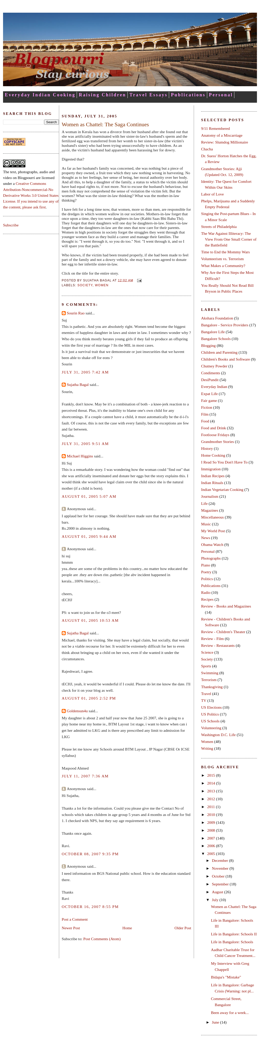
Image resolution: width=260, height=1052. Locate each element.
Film (204, 414)
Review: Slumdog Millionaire (224, 142)
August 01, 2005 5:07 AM (89, 496)
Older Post (182, 928)
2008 (211, 830)
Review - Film (212, 638)
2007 (211, 838)
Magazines (209, 510)
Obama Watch (212, 544)
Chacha (207, 149)
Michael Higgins (80, 456)
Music (206, 524)
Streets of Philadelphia (219, 226)
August (218, 892)
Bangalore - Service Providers (224, 325)
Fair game (209, 400)
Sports (206, 666)
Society (85, 285)
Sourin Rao (76, 313)
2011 (211, 807)
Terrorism (209, 679)
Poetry (206, 572)
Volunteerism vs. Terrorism (222, 259)
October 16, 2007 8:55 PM (90, 906)
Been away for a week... (230, 1012)
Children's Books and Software (225, 359)
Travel (206, 693)
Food (205, 421)
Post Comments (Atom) (102, 939)
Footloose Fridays (215, 435)
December (220, 860)
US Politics (210, 714)
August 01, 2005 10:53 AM (90, 620)
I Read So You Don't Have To (224, 462)
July (215, 900)
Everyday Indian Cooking (40, 94)
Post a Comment (75, 919)
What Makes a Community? (223, 265)
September (221, 884)
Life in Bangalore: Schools (232, 942)
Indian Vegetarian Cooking (222, 489)
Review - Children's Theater (223, 632)
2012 (211, 799)
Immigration (211, 469)
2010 (211, 814)
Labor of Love (212, 194)
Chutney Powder (214, 366)
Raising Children (102, 94)
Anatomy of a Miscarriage (221, 135)
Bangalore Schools (216, 338)
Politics (207, 579)
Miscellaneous (212, 517)
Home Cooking (213, 455)
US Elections (211, 707)
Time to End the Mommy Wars (225, 252)
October (218, 876)
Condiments (210, 373)
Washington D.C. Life (218, 735)
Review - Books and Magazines (226, 606)
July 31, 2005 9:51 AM (85, 443)
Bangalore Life (213, 332)
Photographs (211, 558)
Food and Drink (213, 428)
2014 (211, 783)
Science (207, 652)
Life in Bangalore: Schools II (234, 934)
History (207, 448)
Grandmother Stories (217, 441)
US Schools (210, 721)
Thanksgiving (212, 687)
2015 (211, 775)
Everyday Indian (214, 386)
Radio (205, 592)
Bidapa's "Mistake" (226, 977)
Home (127, 928)
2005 (211, 853)
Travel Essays (148, 94)
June (216, 1022)
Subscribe (11, 225)
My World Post (213, 531)
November (220, 868)
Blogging (208, 345)
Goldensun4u (77, 711)
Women (102, 285)
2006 (211, 846)
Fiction (206, 407)
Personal (221, 94)
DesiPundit (210, 380)
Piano (205, 565)
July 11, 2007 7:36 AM (85, 776)
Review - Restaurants (218, 645)
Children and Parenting (219, 352)
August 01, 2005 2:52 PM (89, 698)
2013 (211, 791)
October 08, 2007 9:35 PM (90, 854)
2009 (211, 822)
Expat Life (209, 393)
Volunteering (211, 728)
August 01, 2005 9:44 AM (89, 536)
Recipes (207, 599)
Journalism (209, 496)
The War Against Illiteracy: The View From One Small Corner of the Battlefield (228, 239)
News (205, 538)
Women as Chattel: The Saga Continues (105, 124)
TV (203, 700)
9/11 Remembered (215, 128)
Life (204, 503)
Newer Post (71, 928)
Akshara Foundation (217, 318)
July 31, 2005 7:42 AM (85, 372)
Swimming (209, 673)
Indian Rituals (212, 482)
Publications (188, 94)
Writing (207, 748)
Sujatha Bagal (78, 384)
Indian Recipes (212, 476)
